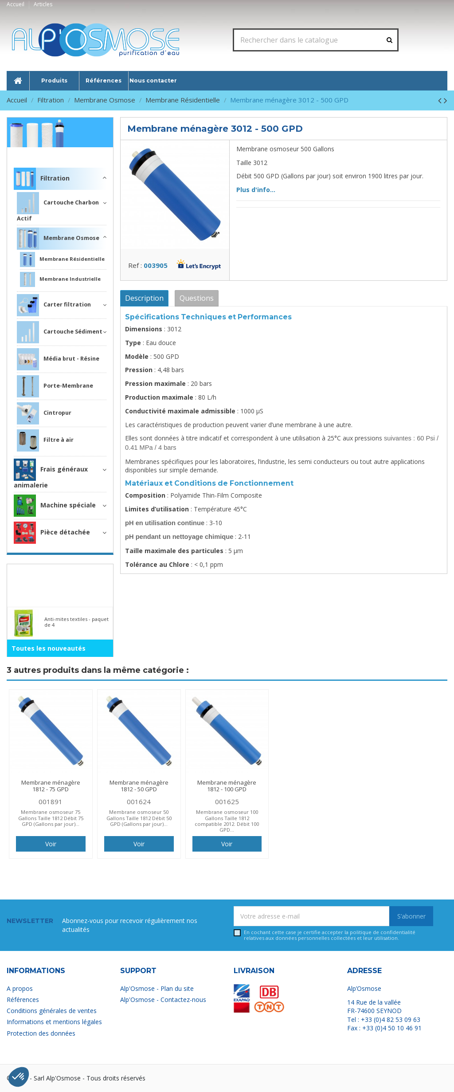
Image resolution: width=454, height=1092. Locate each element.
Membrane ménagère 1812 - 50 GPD (139, 785)
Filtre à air (45, 440)
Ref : (135, 265)
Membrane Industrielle (60, 279)
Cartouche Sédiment (59, 332)
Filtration (91, 153)
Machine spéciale (55, 506)
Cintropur (44, 413)
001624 (139, 801)
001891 (51, 801)
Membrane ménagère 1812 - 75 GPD (50, 785)
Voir (50, 844)
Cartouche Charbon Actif (58, 207)
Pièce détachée (52, 533)
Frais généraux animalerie (51, 474)
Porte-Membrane (55, 386)
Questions (197, 298)
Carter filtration (54, 305)
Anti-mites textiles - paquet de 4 (76, 622)
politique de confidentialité (382, 932)
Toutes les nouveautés (49, 648)
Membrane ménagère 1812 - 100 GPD (226, 785)
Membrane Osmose (58, 239)
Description (144, 298)
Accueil (16, 4)
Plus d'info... (255, 189)
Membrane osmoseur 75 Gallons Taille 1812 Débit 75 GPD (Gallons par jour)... (50, 818)
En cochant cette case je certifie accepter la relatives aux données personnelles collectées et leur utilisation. (329, 935)
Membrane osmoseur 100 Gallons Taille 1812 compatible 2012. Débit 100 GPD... (227, 821)
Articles (43, 4)
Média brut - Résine (58, 359)
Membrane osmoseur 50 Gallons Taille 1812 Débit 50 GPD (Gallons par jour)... (139, 818)
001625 (227, 801)
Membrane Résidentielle (62, 259)
